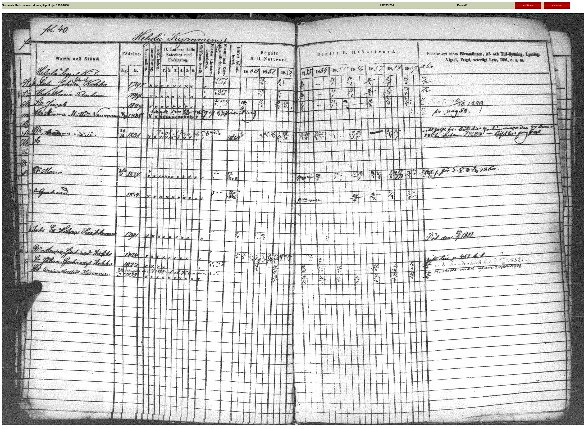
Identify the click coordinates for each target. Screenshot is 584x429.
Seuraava (557, 5)
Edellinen (528, 5)
